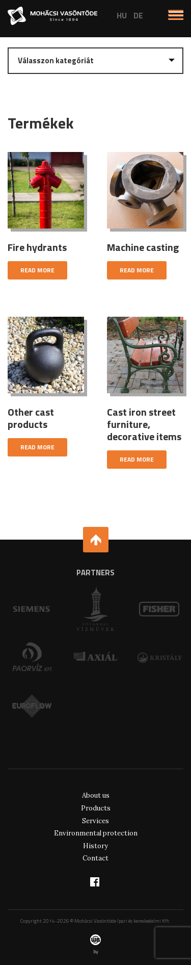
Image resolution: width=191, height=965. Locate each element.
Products (96, 808)
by (95, 944)
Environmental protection (96, 833)
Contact (95, 858)
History (95, 846)
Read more (37, 270)
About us (96, 795)
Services (95, 821)
